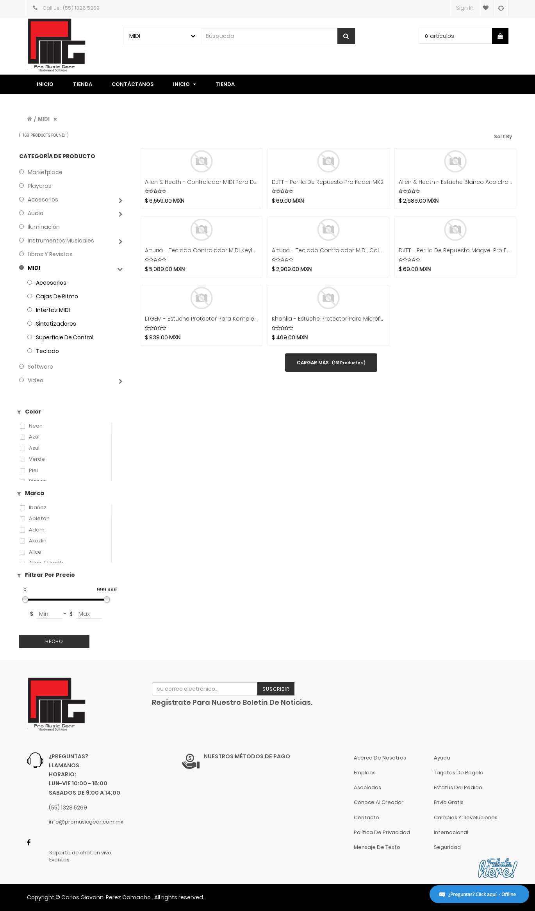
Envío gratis (449, 802)
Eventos (59, 859)
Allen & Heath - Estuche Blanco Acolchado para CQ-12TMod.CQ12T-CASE (455, 182)
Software (40, 367)
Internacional (451, 832)
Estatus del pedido (458, 787)
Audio (35, 213)
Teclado (47, 351)
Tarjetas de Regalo (458, 772)
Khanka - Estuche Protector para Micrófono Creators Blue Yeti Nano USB (328, 319)
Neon (36, 426)
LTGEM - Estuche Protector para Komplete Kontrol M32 (201, 319)
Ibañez (37, 507)
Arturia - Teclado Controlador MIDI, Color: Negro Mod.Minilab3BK (328, 250)
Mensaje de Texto (377, 847)
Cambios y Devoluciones (466, 817)
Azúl (34, 436)
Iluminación (44, 227)
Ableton (39, 518)
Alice (35, 552)
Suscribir (275, 689)
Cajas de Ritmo (57, 296)
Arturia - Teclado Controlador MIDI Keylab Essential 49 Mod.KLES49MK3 (201, 250)
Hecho (54, 641)
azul (34, 448)
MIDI (44, 119)
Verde (37, 459)
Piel (33, 470)
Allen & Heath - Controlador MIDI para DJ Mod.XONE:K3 (201, 182)
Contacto (366, 817)
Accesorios (43, 199)
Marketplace (45, 172)
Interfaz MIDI (53, 310)
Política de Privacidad (382, 832)
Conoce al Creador (378, 802)
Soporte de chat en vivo (80, 852)
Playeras (40, 186)
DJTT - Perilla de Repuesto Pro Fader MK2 (327, 182)
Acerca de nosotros (380, 757)
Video (35, 380)
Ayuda (442, 757)
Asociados (367, 787)
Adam (37, 529)
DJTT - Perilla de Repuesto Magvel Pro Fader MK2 (455, 250)
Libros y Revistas (50, 254)
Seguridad (447, 847)
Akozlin (37, 540)
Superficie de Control (64, 337)
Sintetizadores (56, 324)
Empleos (365, 772)
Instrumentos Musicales (61, 240)
